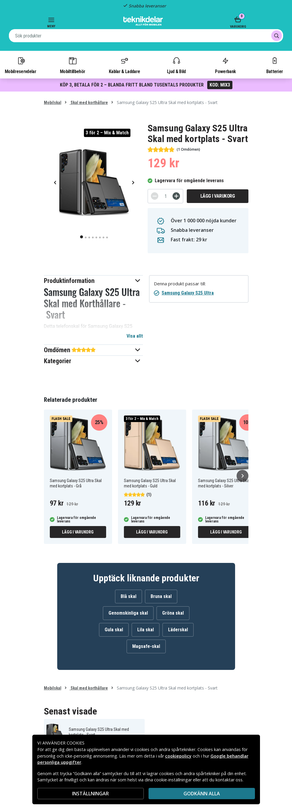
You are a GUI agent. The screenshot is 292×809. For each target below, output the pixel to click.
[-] (154, 196)
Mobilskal (52, 102)
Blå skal (128, 596)
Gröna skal (173, 613)
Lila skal (145, 629)
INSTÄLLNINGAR (90, 793)
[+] (176, 196)
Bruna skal (161, 596)
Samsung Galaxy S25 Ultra (188, 293)
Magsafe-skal (146, 646)
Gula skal (114, 629)
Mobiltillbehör (72, 65)
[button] (93, 280)
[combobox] (146, 35)
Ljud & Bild (176, 65)
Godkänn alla (202, 793)
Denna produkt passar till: (180, 283)
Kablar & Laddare (124, 65)
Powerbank (225, 65)
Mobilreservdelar (20, 65)
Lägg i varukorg (217, 196)
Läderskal (178, 629)
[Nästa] (242, 476)
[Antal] (165, 196)
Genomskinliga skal (128, 613)
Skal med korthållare (89, 102)
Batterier (274, 65)
